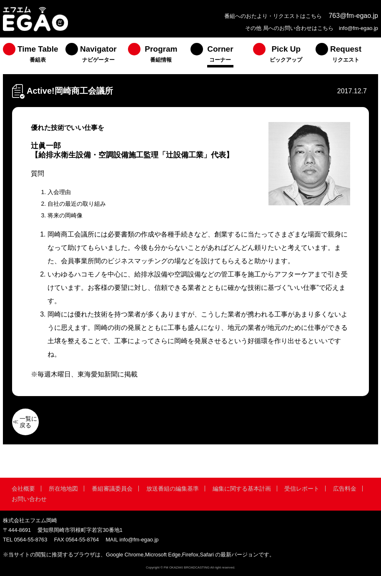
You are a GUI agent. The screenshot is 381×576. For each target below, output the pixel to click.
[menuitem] (34, 55)
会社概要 (23, 488)
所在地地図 (63, 488)
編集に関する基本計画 (242, 488)
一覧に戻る (28, 422)
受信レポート (301, 488)
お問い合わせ (29, 499)
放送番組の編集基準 (172, 488)
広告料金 (344, 488)
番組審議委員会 (112, 488)
